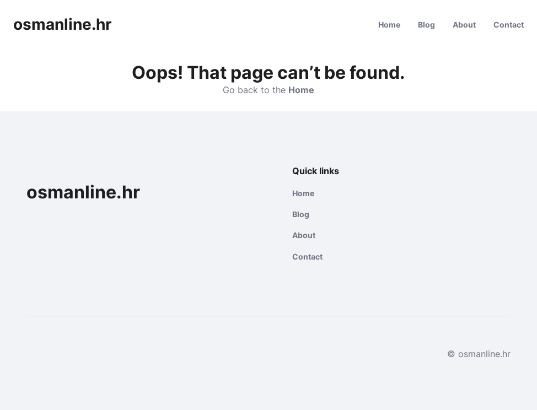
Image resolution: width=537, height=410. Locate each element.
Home (389, 24)
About (464, 24)
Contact (508, 24)
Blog (426, 24)
